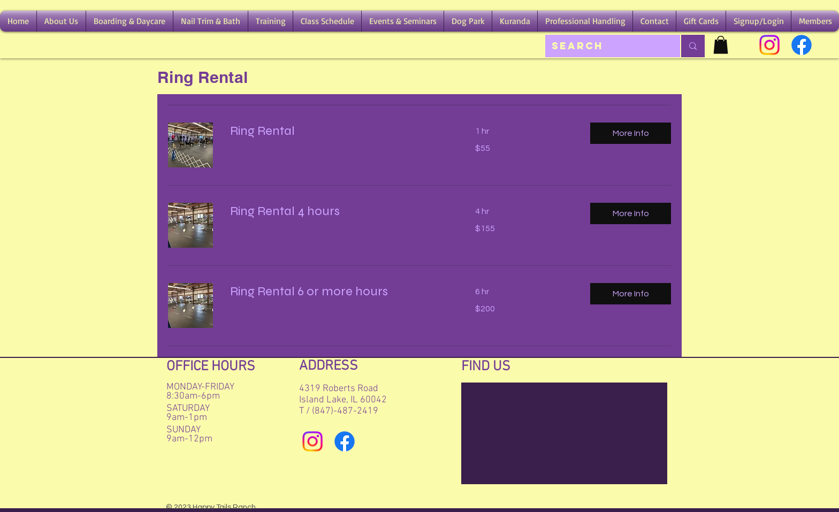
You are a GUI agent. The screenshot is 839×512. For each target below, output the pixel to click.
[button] (61, 21)
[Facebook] (801, 45)
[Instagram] (769, 45)
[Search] (605, 46)
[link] (339, 131)
